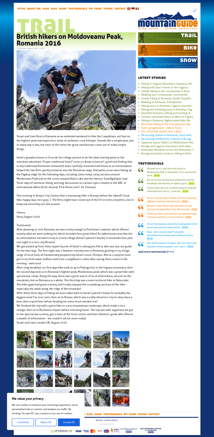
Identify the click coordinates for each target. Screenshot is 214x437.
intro (21, 8)
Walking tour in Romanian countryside (164, 95)
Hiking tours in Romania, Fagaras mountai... (167, 106)
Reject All (46, 422)
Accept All (69, 422)
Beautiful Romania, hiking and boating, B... (166, 113)
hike (46, 8)
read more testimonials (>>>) (155, 251)
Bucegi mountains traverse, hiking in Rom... (167, 153)
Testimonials (77, 8)
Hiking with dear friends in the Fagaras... (165, 87)
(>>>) (157, 175)
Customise (23, 422)
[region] (46, 411)
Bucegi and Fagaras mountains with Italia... (167, 146)
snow (62, 8)
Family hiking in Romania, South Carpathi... (167, 98)
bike (54, 8)
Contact (120, 8)
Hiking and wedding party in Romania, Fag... (167, 109)
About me (34, 8)
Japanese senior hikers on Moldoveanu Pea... (168, 142)
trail (189, 35)
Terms (108, 8)
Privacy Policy (110, 420)
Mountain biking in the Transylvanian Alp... (167, 124)
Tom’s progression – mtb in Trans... (162, 128)
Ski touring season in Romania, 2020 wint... (167, 135)
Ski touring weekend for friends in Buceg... (167, 139)
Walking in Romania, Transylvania (161, 102)
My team (95, 8)
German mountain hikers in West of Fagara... (168, 117)
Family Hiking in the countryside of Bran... (166, 91)
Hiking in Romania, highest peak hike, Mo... (167, 120)
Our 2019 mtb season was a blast (161, 131)
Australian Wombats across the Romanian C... (168, 150)
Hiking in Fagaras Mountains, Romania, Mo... (167, 84)
